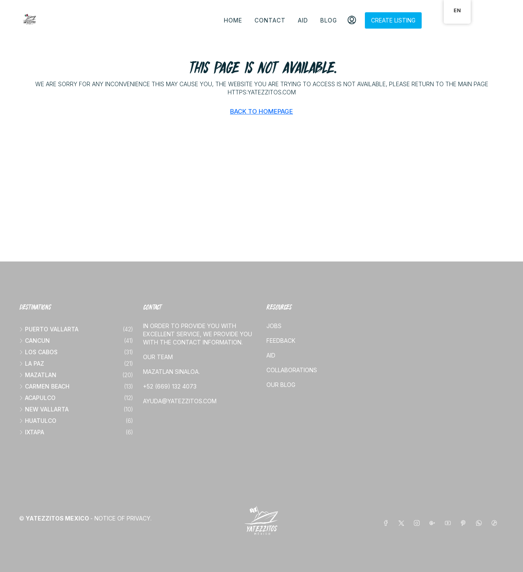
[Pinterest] (464, 523)
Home (233, 20)
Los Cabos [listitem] (38, 352)
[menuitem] (351, 20)
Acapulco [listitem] (37, 397)
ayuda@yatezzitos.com (180, 401)
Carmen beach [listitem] (44, 386)
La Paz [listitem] (31, 363)
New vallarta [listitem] (44, 409)
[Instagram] (418, 523)
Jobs (274, 325)
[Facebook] (387, 523)
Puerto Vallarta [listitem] (48, 329)
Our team (158, 356)
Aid (303, 20)
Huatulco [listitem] (37, 420)
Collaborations (291, 369)
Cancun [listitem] (34, 340)
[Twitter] (402, 523)
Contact (270, 20)
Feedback (280, 340)
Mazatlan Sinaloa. (171, 371)
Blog (328, 20)
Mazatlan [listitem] (37, 374)
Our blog (280, 384)
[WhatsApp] (480, 523)
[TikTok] (496, 523)
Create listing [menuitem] (393, 20)
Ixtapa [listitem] (31, 432)
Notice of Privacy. (123, 518)
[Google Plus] (433, 523)
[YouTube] (449, 523)
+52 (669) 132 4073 (170, 386)
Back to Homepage (261, 111)
